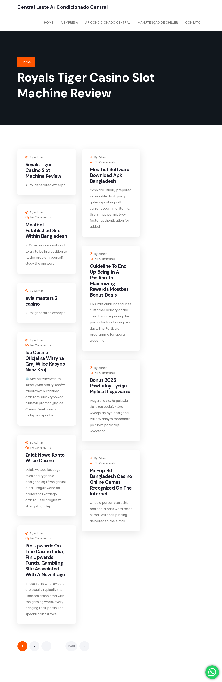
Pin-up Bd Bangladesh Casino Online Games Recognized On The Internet (111, 482)
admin (38, 157)
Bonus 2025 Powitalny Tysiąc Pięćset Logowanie (110, 386)
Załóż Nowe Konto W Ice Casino (45, 458)
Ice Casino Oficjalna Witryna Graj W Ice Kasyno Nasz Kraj (45, 361)
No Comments (105, 162)
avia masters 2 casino (41, 301)
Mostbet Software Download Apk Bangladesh (109, 175)
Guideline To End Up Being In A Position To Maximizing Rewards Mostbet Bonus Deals (109, 280)
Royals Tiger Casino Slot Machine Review (43, 170)
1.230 (71, 646)
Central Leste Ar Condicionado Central (62, 7)
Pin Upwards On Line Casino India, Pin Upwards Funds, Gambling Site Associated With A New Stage (45, 560)
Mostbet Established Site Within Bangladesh (46, 230)
